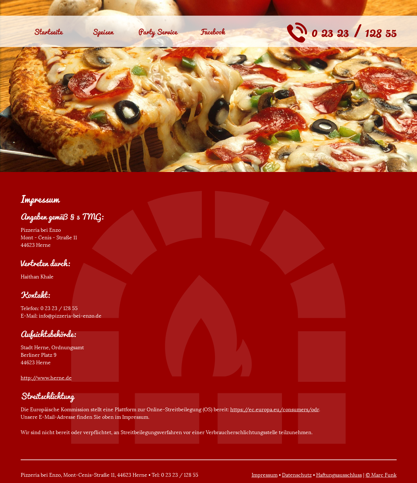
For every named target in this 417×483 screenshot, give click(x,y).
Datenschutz (297, 475)
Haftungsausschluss (339, 475)
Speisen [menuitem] (102, 31)
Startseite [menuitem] (48, 31)
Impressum (265, 475)
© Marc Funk (381, 475)
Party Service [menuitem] (157, 31)
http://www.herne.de (46, 378)
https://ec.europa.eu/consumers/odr (274, 409)
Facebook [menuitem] (212, 31)
